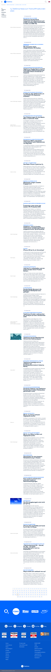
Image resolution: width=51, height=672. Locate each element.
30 (35, 590)
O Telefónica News (18, 4)
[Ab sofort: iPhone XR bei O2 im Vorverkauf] (27, 253)
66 (44, 594)
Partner (7, 654)
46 (35, 592)
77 (37, 596)
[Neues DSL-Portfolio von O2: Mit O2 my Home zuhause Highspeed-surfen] (27, 418)
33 (41, 590)
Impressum (37, 657)
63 (37, 594)
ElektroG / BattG (38, 648)
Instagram (19, 626)
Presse (7, 657)
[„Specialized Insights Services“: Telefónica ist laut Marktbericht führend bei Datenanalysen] (27, 344)
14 (36, 588)
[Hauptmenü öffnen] (2, 1)
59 (28, 594)
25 (24, 590)
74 (30, 596)
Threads (28, 626)
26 (26, 590)
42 (26, 592)
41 (24, 592)
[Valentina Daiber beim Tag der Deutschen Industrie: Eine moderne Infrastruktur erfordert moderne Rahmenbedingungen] (27, 484)
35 (46, 590)
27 (28, 590)
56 (22, 594)
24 (21, 590)
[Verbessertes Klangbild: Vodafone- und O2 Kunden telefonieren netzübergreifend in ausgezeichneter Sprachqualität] (27, 232)
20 (13, 590)
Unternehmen (9, 645)
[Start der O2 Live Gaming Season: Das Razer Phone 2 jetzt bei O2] (27, 167)
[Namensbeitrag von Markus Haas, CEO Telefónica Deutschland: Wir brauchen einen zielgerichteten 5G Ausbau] (27, 51)
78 (39, 596)
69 (20, 596)
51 (46, 592)
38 (17, 592)
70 (22, 596)
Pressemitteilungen (4, 16)
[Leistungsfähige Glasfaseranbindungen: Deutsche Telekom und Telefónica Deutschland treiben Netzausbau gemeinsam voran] (27, 396)
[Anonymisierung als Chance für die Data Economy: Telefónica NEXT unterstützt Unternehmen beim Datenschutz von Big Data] (27, 146)
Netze (7, 646)
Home (7, 643)
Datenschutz (37, 650)
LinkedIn (10, 626)
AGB (36, 645)
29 (33, 590)
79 (41, 596)
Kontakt (36, 646)
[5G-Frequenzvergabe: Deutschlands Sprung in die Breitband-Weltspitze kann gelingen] (27, 295)
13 (34, 588)
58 (26, 594)
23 (19, 590)
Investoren (8, 652)
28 (30, 590)
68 (17, 596)
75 (32, 596)
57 (24, 594)
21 (15, 590)
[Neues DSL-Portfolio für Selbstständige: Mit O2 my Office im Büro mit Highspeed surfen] (27, 439)
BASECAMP (37, 643)
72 (26, 596)
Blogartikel (3, 12)
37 (15, 592)
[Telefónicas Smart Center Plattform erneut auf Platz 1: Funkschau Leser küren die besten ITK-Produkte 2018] (27, 210)
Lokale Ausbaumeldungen (4, 15)
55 (19, 594)
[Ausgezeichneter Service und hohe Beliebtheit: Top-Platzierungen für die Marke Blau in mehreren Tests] (27, 123)
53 (15, 594)
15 (38, 588)
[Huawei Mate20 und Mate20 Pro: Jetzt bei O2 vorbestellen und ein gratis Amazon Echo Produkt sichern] (27, 272)
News (7, 659)
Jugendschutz (38, 654)
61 (33, 594)
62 (35, 594)
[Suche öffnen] (45, 1)
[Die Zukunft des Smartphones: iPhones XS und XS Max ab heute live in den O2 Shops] (27, 529)
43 (28, 592)
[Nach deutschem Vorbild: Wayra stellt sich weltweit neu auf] (27, 576)
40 (22, 592)
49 (41, 592)
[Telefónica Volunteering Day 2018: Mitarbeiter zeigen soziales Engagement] (27, 188)
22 (17, 590)
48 (39, 592)
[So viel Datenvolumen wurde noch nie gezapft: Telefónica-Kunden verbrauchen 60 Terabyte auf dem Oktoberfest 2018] (27, 320)
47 (37, 592)
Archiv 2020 (24, 4)
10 (28, 588)
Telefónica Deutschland (10, 4)
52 (13, 594)
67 (46, 594)
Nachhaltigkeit (9, 648)
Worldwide (21, 646)
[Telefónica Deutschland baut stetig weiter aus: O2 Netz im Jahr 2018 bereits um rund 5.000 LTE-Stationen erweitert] (27, 99)
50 (44, 592)
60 (31, 594)
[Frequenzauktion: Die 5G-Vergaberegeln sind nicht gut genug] (27, 508)
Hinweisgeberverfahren (40, 652)
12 (32, 588)
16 (40, 588)
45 (33, 592)
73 (28, 596)
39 (19, 592)
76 (35, 596)
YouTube (37, 626)
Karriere (7, 656)
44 (30, 592)
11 (30, 588)
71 (24, 596)
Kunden (7, 650)
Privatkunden (22, 643)
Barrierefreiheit (38, 656)
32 (39, 590)
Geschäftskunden (23, 645)
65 (41, 594)
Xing (45, 626)
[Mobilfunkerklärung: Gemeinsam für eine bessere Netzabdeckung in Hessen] (27, 462)
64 (39, 594)
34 (44, 590)
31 (37, 590)
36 (13, 592)
